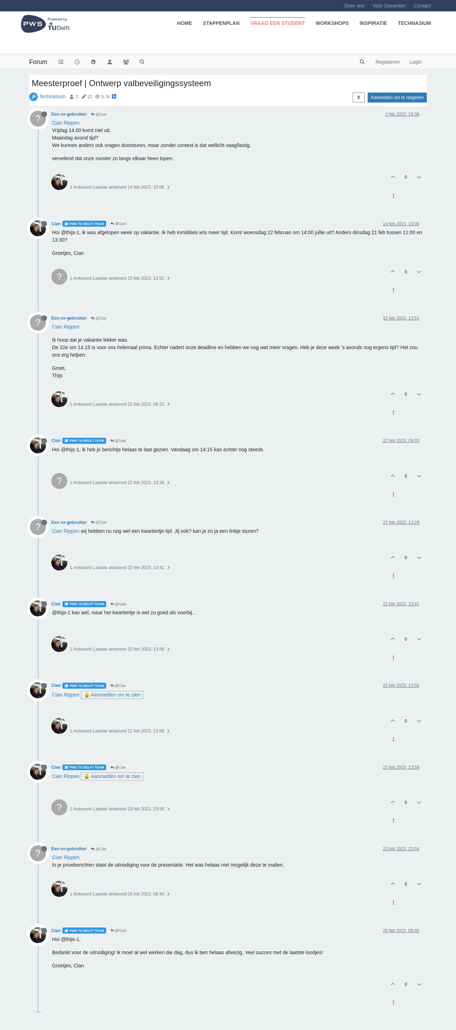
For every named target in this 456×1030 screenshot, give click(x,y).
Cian (56, 223)
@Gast (118, 224)
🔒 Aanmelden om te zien (112, 695)
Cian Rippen (65, 123)
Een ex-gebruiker (69, 114)
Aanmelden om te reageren (397, 97)
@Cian (99, 114)
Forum (38, 61)
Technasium (52, 96)
